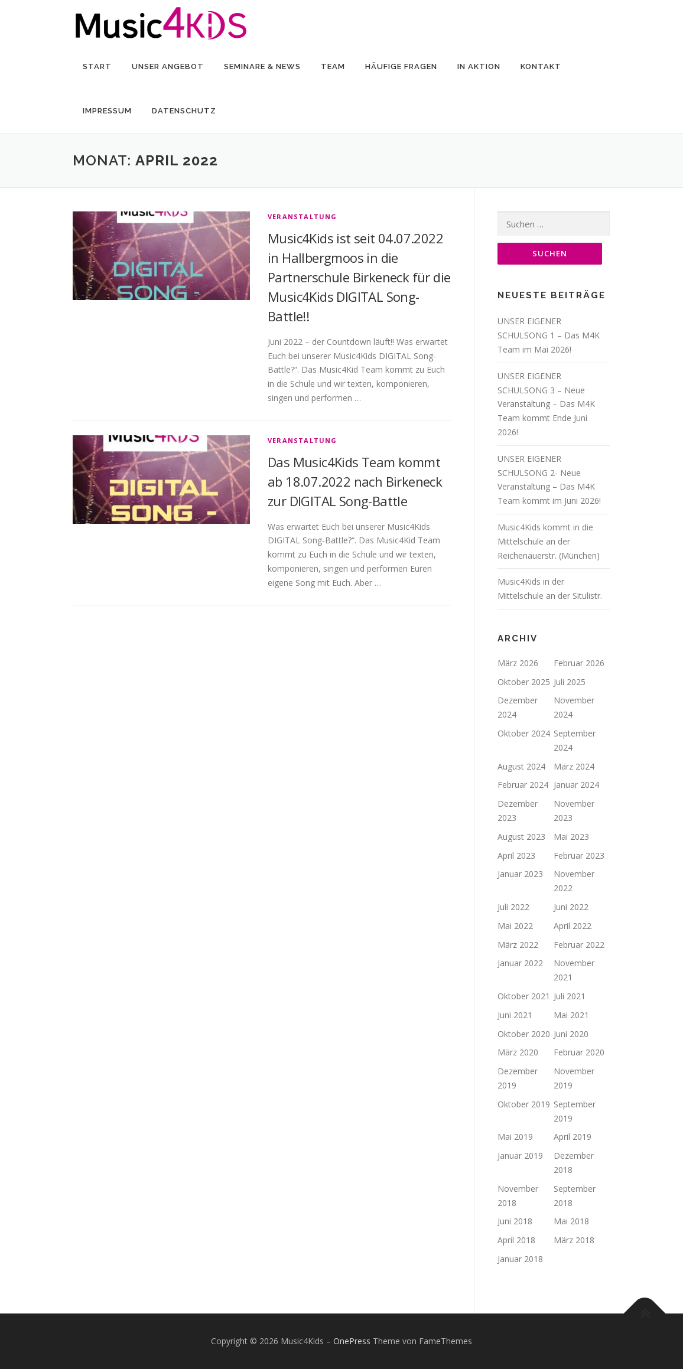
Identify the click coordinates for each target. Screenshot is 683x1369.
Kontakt (541, 66)
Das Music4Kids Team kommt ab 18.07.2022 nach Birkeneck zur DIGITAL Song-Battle (355, 481)
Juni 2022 (571, 907)
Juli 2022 (513, 907)
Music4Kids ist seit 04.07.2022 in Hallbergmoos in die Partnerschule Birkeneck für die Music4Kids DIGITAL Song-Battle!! (359, 277)
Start (97, 66)
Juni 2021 (514, 1015)
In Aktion (478, 66)
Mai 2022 (515, 926)
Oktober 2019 (523, 1104)
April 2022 (572, 926)
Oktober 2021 (523, 996)
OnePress (351, 1341)
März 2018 (574, 1240)
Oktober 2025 (523, 682)
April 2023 (516, 856)
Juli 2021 (570, 996)
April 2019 (572, 1137)
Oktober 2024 (523, 733)
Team (333, 66)
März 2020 (517, 1052)
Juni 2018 (514, 1221)
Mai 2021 (571, 1015)
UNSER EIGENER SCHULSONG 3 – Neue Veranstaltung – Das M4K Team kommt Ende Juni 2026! (546, 404)
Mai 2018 (571, 1221)
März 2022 (517, 944)
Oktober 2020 (523, 1033)
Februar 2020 (579, 1052)
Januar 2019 (520, 1156)
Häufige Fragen (401, 66)
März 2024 (574, 766)
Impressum (107, 110)
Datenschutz (184, 110)
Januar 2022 (520, 963)
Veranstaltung (302, 216)
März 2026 (517, 663)
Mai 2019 (515, 1137)
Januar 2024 (576, 785)
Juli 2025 (570, 682)
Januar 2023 (520, 874)
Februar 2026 (579, 663)
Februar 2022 (579, 944)
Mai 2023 (571, 837)
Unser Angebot (168, 66)
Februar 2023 (579, 856)
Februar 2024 (522, 785)
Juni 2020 (571, 1033)
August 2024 (521, 766)
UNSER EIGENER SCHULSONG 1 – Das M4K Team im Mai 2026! (548, 336)
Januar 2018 (520, 1259)
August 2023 (521, 837)
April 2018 (516, 1240)
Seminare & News (262, 66)
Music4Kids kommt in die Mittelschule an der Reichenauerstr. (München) (548, 542)
